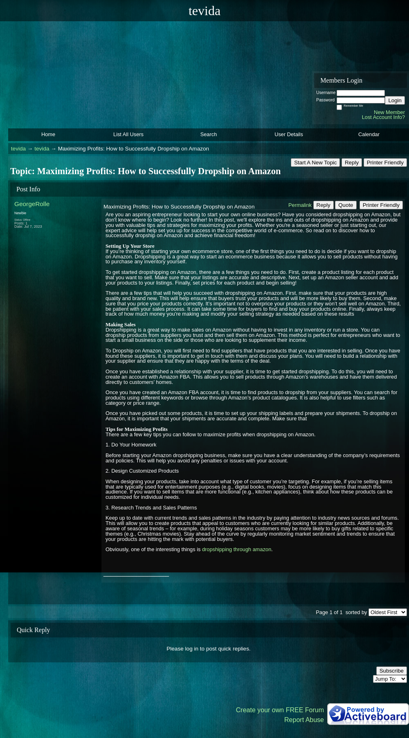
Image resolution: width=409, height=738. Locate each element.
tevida (18, 149)
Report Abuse (304, 719)
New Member (389, 112)
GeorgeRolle (31, 203)
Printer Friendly (385, 162)
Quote (345, 205)
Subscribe (392, 671)
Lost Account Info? (383, 117)
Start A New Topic (315, 162)
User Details (288, 134)
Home (48, 134)
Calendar (369, 134)
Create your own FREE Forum (280, 710)
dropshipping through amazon (236, 549)
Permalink (300, 205)
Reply (352, 162)
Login (395, 100)
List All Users (128, 134)
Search (208, 134)
